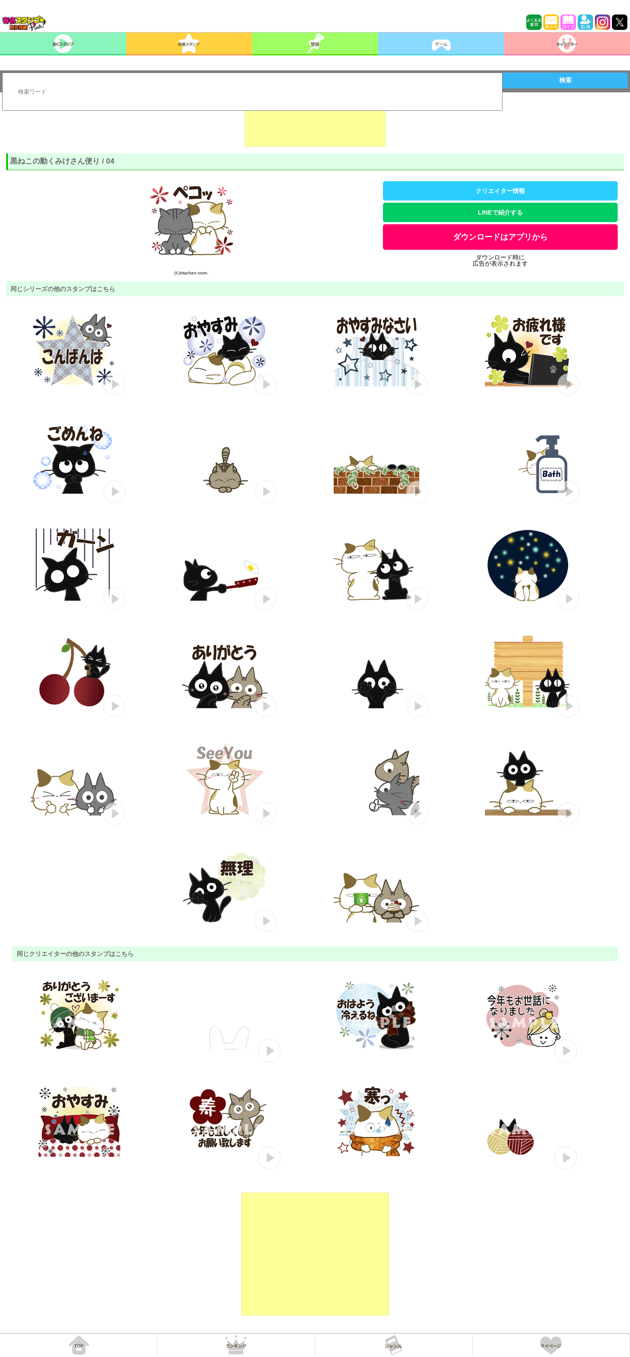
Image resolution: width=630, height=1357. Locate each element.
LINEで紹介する (500, 212)
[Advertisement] (315, 125)
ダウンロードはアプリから (500, 237)
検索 (565, 80)
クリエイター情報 (500, 190)
